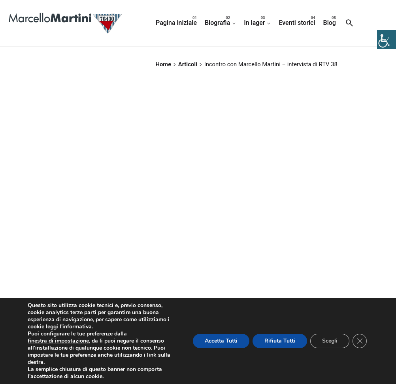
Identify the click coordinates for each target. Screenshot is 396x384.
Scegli (330, 341)
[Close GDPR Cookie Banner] (360, 341)
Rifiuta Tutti (279, 341)
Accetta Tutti (221, 341)
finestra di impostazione (58, 341)
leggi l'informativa (69, 326)
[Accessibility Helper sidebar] (386, 39)
